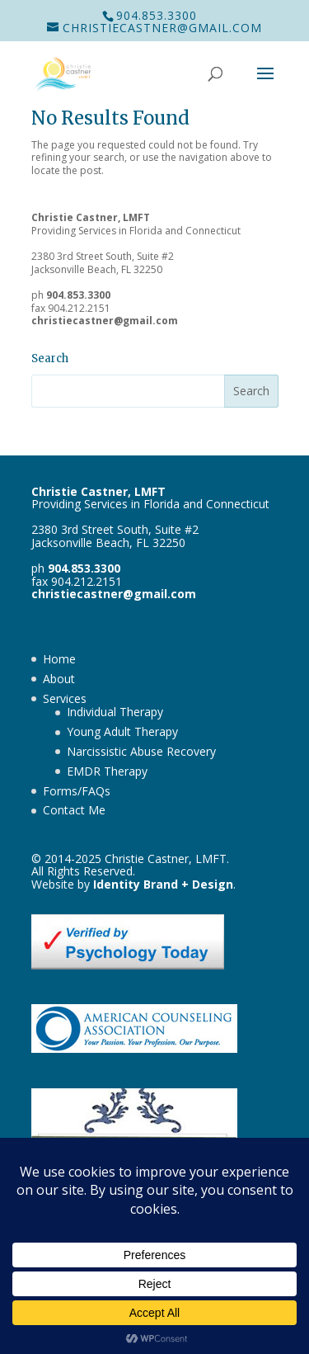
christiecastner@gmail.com (104, 321)
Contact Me (74, 810)
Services (65, 698)
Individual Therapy (115, 711)
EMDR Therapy (107, 771)
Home (59, 659)
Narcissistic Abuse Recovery (141, 751)
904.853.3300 (156, 15)
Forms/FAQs (76, 791)
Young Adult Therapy (122, 731)
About (59, 678)
